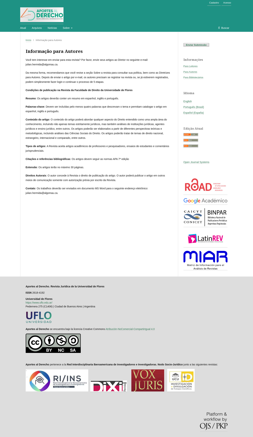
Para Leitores (190, 66)
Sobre (66, 27)
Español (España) (193, 112)
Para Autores (190, 72)
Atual (23, 27)
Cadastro (214, 2)
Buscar (225, 27)
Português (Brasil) (193, 107)
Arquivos (37, 27)
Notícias (52, 27)
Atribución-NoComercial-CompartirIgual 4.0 (130, 329)
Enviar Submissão (196, 45)
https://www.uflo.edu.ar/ (39, 302)
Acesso (227, 2)
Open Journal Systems (196, 162)
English (187, 101)
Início (28, 40)
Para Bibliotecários (193, 77)
